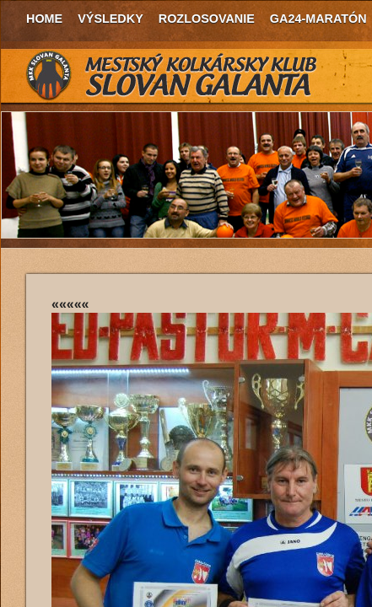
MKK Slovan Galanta (172, 76)
